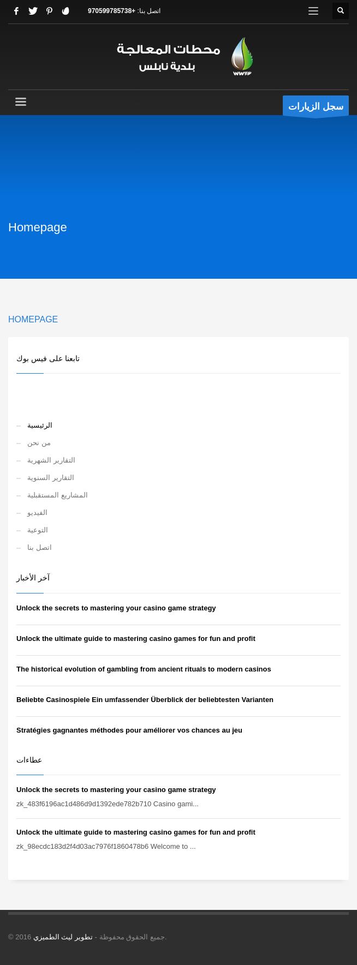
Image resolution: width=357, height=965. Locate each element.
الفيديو (37, 512)
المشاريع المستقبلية (57, 495)
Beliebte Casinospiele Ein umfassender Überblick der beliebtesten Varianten (144, 700)
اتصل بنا (39, 547)
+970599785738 (111, 11)
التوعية (37, 530)
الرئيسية (39, 425)
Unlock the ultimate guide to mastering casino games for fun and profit (135, 638)
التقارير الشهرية (51, 460)
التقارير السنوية (50, 477)
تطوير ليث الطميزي (63, 937)
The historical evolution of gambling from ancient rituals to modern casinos (143, 669)
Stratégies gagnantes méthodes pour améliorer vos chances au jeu (129, 730)
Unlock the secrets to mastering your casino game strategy (116, 608)
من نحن (39, 443)
